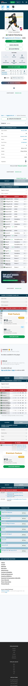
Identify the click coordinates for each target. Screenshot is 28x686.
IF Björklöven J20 (8, 227)
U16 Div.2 (16, 199)
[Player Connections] (22, 56)
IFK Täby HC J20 (8, 206)
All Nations (14, 658)
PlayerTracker (24, 72)
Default (7, 181)
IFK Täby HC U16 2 (9, 199)
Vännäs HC (7, 219)
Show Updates (14, 45)
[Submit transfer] (22, 62)
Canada (14, 650)
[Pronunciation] (6, 56)
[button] (14, 41)
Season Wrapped (14, 83)
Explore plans (14, 336)
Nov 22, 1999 (24, 130)
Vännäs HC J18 (8, 209)
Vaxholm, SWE (23, 136)
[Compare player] (6, 62)
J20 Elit (15, 211)
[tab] (7, 180)
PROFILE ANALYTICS (17, 78)
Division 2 (18, 38)
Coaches (7, 184)
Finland (14, 654)
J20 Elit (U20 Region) (6, 408)
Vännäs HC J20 (8, 211)
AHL (14, 669)
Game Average (21, 181)
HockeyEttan (17, 219)
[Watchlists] (14, 56)
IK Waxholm (24, 142)
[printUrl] (14, 88)
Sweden (25, 139)
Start (2, 115)
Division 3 (16, 255)
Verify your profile (5, 590)
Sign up (12, 2)
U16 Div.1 (16, 204)
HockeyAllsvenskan (18, 239)
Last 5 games (4, 72)
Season (7, 485)
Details (24, 513)
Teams (21, 378)
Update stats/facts (14, 119)
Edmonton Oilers (14, 683)
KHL (14, 666)
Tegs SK (7, 250)
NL (14, 673)
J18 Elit (15, 209)
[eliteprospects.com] (4, 2)
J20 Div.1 (16, 206)
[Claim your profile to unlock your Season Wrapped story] (14, 277)
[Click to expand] (26, 425)
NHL (14, 664)
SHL (14, 668)
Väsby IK (7, 242)
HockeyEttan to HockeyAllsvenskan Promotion (17, 499)
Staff (21, 422)
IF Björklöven (8, 239)
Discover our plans (17, 67)
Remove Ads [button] (18, 93)
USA (14, 652)
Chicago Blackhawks (14, 680)
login (13, 370)
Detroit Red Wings (14, 681)
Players (7, 422)
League (21, 485)
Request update (22, 166)
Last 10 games (4, 73)
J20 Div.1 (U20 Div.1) (6, 405)
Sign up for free (5, 370)
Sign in (18, 2)
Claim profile (14, 49)
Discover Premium (14, 466)
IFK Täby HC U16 (8, 204)
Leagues (7, 378)
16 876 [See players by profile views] (6, 78)
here (6, 592)
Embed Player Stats (21, 178)
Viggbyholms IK (9, 38)
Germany (14, 656)
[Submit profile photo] (14, 62)
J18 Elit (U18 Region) (6, 403)
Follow (14, 41)
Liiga (14, 671)
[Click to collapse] (26, 187)
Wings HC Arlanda (7, 247)
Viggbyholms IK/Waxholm (8, 264)
